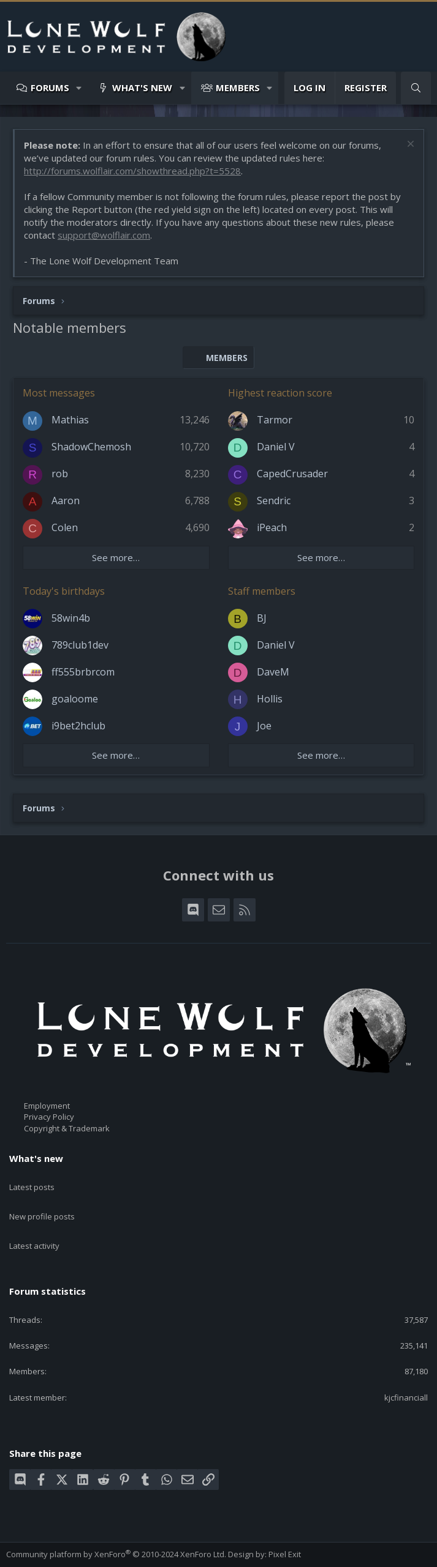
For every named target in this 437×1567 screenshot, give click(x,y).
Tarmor (274, 419)
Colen (64, 527)
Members (238, 87)
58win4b (70, 618)
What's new (142, 87)
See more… (116, 557)
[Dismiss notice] (409, 145)
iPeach (272, 527)
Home (210, 1552)
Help (184, 1552)
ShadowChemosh (91, 446)
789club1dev (79, 645)
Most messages (59, 393)
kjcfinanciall (406, 1368)
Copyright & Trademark (67, 1128)
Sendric (274, 500)
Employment (47, 1105)
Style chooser (36, 1541)
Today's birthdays (64, 591)
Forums (50, 87)
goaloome (74, 698)
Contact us (25, 1552)
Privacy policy (144, 1552)
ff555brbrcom (83, 672)
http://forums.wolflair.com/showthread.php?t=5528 (132, 171)
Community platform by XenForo (116, 1524)
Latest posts (32, 1179)
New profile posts (42, 1201)
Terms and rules (82, 1552)
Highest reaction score (280, 393)
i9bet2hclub (78, 725)
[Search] (416, 88)
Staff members (261, 591)
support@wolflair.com (104, 235)
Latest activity (34, 1223)
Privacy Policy (49, 1116)
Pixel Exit (284, 1524)
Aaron (65, 500)
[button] (79, 88)
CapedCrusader (292, 473)
